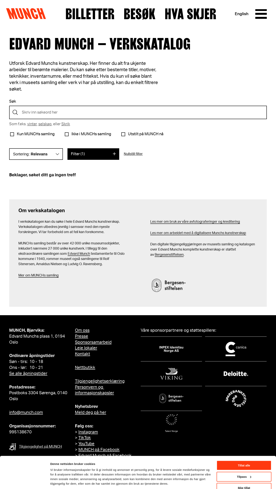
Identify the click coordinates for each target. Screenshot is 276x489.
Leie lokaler (86, 348)
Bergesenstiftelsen (169, 254)
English (241, 14)
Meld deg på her (90, 412)
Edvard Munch (79, 254)
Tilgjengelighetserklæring (100, 381)
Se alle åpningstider (28, 373)
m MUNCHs (36, 275)
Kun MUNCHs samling (36, 134)
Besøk (139, 14)
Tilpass (244, 463)
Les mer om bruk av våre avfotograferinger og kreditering (195, 221)
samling (52, 275)
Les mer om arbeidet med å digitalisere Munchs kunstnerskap (198, 233)
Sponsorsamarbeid (93, 342)
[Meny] (261, 14)
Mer (21, 275)
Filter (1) (78, 154)
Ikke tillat (244, 475)
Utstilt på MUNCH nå (145, 134)
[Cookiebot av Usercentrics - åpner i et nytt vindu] (25, 481)
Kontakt (82, 354)
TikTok (84, 438)
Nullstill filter (133, 154)
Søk (12, 101)
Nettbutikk (85, 367)
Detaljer (55, 481)
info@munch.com (26, 412)
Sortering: (30, 154)
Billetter (89, 14)
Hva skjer (190, 14)
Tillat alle (244, 452)
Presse (81, 336)
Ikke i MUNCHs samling (91, 134)
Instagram (88, 432)
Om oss (82, 330)
